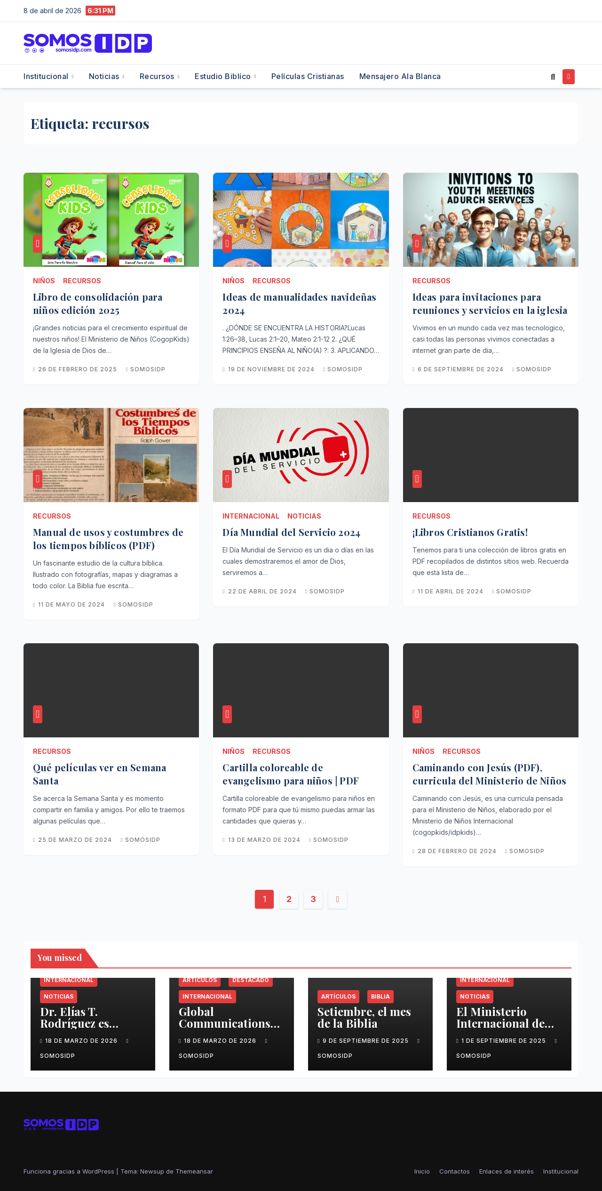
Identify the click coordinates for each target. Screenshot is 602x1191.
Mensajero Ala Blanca (400, 76)
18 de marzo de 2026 (82, 1040)
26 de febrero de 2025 (78, 369)
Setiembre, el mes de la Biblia (364, 1017)
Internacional (250, 516)
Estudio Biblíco (224, 76)
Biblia (380, 996)
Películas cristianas (307, 76)
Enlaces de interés (506, 1171)
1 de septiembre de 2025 (504, 1040)
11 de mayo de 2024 (72, 604)
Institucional (47, 76)
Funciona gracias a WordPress (70, 1171)
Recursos (158, 76)
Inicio (422, 1171)
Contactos (454, 1171)
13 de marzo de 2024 (265, 839)
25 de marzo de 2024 (76, 839)
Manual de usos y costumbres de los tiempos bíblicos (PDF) (108, 539)
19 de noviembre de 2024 (272, 369)
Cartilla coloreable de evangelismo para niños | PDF (290, 774)
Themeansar (194, 1171)
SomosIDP (145, 369)
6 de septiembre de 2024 (462, 369)
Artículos (199, 979)
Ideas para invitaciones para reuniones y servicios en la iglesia (490, 303)
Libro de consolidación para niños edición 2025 (97, 303)
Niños (44, 281)
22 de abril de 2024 (263, 591)
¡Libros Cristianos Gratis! (470, 532)
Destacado (250, 979)
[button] (553, 76)
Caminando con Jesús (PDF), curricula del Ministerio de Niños (489, 774)
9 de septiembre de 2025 (367, 1040)
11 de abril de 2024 (451, 591)
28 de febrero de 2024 (458, 851)
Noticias (105, 76)
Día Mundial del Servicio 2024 (291, 532)
